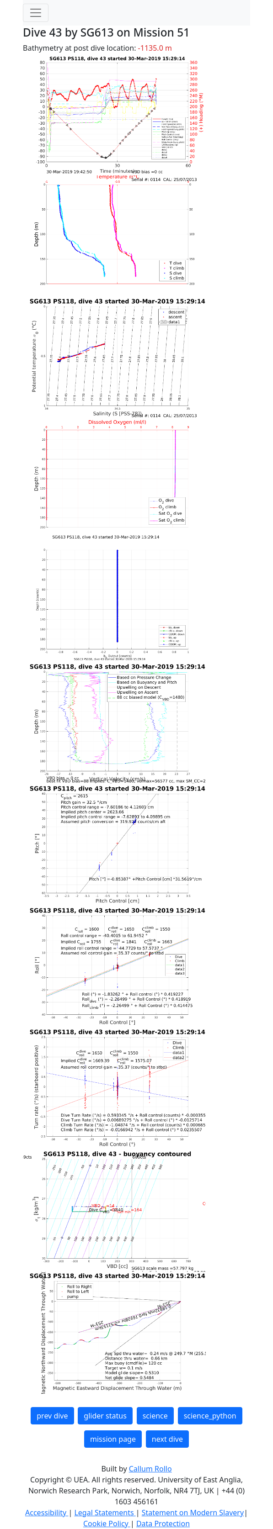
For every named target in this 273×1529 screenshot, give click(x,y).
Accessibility (46, 1513)
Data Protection (163, 1523)
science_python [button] (210, 1416)
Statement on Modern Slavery (193, 1513)
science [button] (155, 1416)
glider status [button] (105, 1416)
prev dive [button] (52, 1416)
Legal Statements (104, 1513)
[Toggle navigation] (35, 13)
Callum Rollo (150, 1469)
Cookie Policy (106, 1523)
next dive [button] (167, 1439)
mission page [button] (113, 1439)
